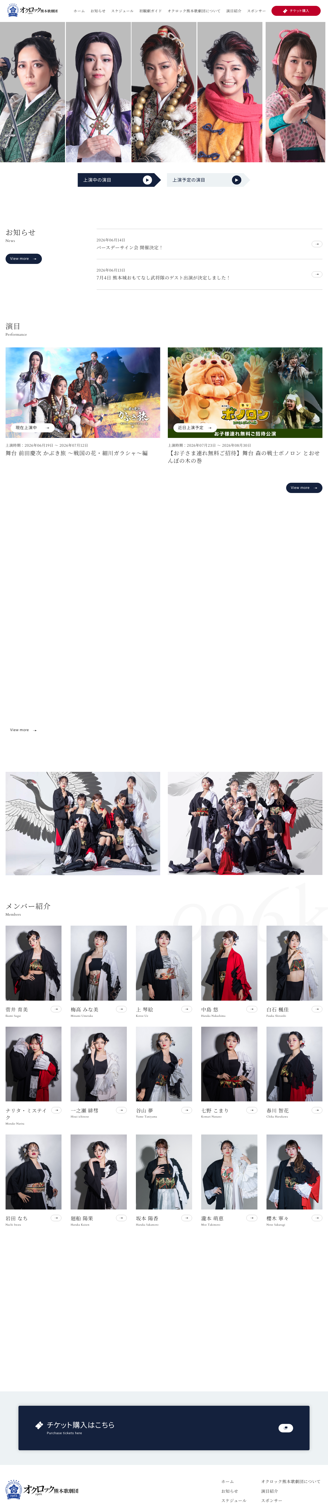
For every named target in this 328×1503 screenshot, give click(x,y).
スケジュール (122, 10)
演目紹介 (234, 10)
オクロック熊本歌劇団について (194, 10)
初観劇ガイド (150, 10)
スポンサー (256, 10)
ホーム (79, 10)
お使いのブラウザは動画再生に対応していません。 (164, 637)
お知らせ (98, 10)
